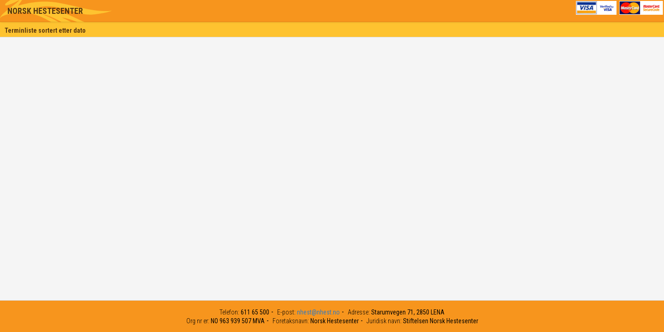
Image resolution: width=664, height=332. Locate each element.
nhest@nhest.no (318, 312)
